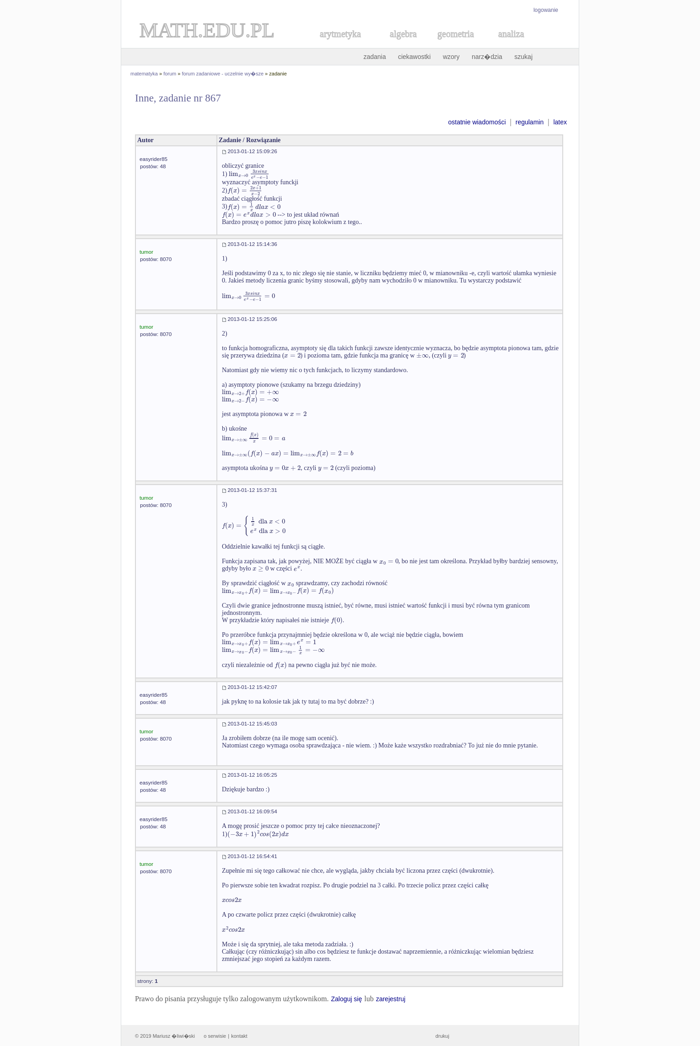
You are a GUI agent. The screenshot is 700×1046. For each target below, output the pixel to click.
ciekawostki (414, 56)
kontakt (239, 1036)
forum (169, 73)
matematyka (144, 73)
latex (560, 122)
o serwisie (215, 1036)
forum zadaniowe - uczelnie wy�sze (223, 73)
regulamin (530, 122)
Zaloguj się (346, 999)
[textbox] (249, 174)
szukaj (523, 56)
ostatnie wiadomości (477, 122)
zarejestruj (391, 999)
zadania (374, 56)
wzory (451, 56)
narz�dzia (487, 56)
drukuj (442, 1036)
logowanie (545, 10)
